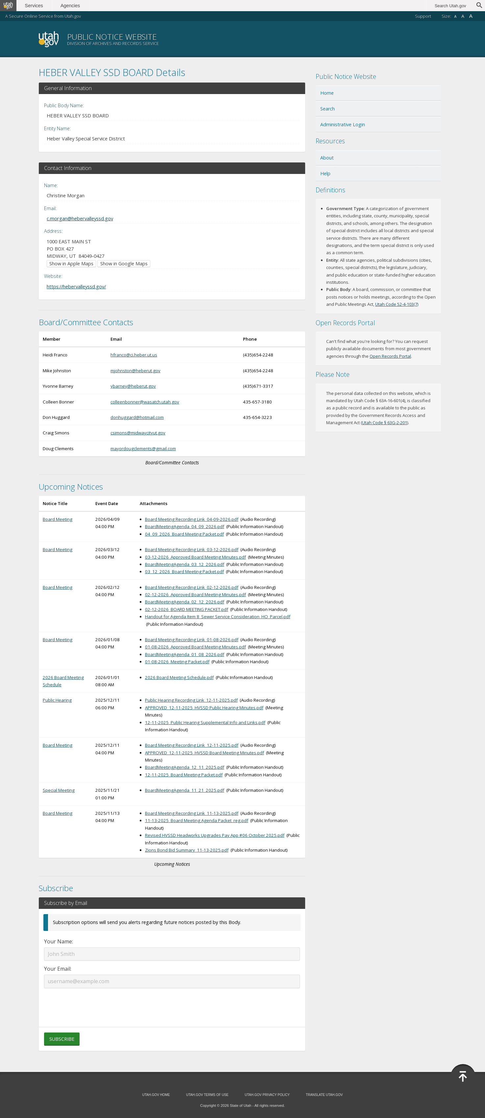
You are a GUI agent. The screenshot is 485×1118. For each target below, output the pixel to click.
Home (327, 93)
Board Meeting (57, 519)
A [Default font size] (462, 16)
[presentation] (172, 1003)
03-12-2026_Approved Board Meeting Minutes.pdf (195, 557)
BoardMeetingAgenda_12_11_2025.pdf (184, 767)
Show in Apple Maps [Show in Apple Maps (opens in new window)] (71, 263)
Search (327, 109)
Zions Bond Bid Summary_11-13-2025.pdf (187, 850)
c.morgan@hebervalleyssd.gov (80, 218)
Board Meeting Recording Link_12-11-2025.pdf (191, 745)
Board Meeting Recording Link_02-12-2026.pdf (191, 587)
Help (325, 173)
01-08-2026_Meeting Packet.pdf (177, 662)
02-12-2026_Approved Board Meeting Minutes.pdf (195, 594)
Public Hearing (57, 700)
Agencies (71, 5)
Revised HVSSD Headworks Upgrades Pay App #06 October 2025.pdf (214, 835)
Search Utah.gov (450, 5)
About (327, 158)
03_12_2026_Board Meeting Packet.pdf (184, 571)
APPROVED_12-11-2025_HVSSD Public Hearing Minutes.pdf (204, 708)
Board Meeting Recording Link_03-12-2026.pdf (191, 549)
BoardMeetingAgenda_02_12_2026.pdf (184, 602)
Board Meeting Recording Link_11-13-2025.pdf (191, 813)
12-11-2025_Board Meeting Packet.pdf (184, 775)
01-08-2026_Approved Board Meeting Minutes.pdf (195, 647)
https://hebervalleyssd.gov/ (76, 286)
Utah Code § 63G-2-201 (384, 422)
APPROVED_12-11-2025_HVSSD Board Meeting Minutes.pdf (204, 753)
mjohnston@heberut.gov (135, 371)
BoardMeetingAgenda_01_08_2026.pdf (184, 654)
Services (35, 5)
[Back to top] (462, 1076)
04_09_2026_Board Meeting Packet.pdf (184, 534)
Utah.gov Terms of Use (207, 1095)
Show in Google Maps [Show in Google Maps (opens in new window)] (124, 263)
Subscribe (61, 1039)
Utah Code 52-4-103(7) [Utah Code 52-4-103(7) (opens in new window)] (396, 304)
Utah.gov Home (156, 1095)
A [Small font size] (455, 16)
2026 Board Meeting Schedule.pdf (179, 677)
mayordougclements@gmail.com (143, 448)
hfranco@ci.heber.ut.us (133, 355)
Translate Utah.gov (324, 1095)
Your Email (57, 968)
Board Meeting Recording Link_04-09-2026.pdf (191, 519)
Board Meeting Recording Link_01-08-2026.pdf (191, 640)
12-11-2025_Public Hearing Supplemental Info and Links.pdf (205, 722)
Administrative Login (342, 124)
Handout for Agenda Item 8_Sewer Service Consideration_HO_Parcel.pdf (217, 617)
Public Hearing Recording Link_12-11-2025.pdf (191, 700)
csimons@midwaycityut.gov (137, 433)
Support (423, 16)
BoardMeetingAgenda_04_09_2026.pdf (184, 526)
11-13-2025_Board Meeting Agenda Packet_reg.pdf (196, 820)
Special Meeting (59, 790)
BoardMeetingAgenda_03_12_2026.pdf (184, 564)
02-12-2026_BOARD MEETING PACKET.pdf (186, 609)
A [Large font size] (471, 16)
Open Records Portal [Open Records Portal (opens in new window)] (390, 356)
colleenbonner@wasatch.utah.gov (144, 402)
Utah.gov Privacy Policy (267, 1095)
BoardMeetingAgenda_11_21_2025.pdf (184, 790)
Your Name (58, 941)
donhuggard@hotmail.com (137, 417)
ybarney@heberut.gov (133, 386)
